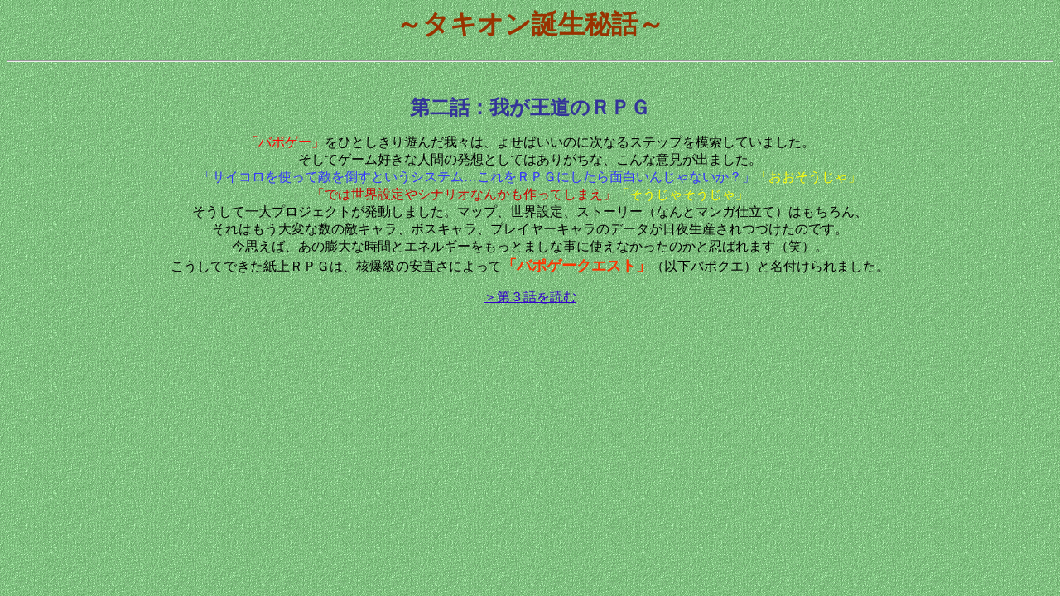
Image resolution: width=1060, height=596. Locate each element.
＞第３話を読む (530, 297)
